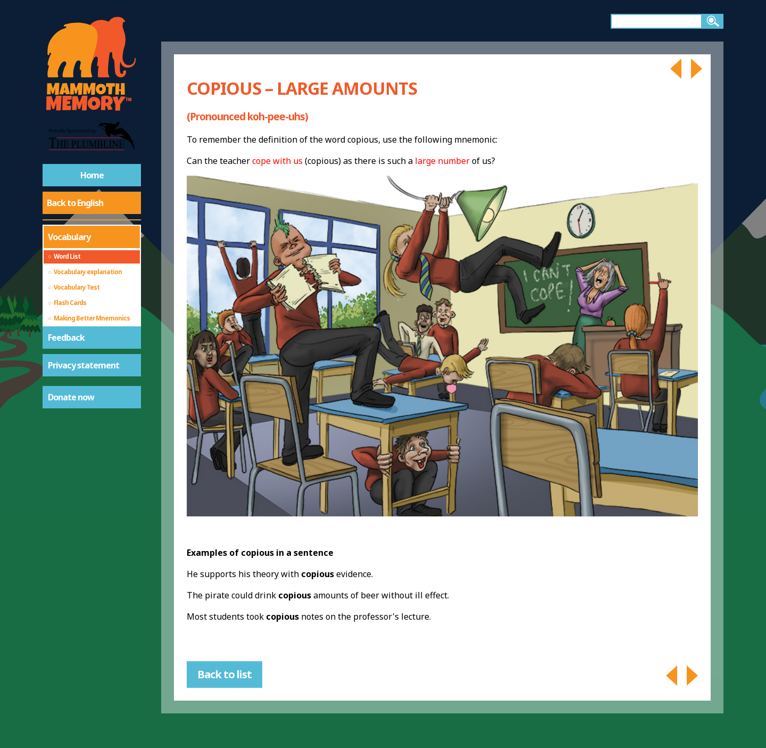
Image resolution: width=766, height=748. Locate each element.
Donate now (71, 397)
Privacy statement (83, 365)
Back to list (224, 674)
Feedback (66, 337)
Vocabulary (69, 237)
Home (92, 175)
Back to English (75, 203)
